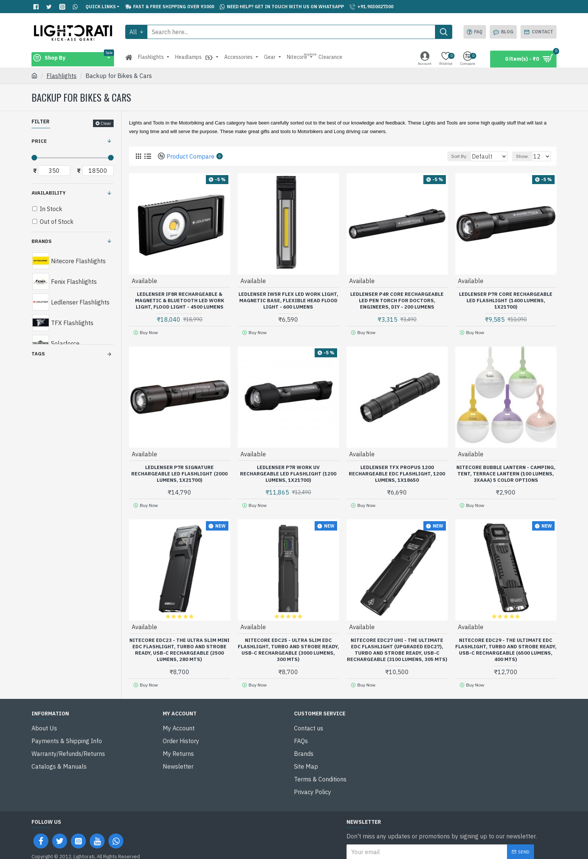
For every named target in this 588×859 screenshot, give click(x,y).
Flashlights (61, 75)
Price (39, 141)
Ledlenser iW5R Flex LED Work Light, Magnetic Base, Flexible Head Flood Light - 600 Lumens (288, 300)
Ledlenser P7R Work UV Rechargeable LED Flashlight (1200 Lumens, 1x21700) (288, 471)
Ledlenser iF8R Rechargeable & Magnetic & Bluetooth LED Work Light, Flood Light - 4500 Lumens (179, 300)
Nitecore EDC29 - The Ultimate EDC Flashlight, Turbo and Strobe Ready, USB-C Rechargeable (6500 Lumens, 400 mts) (505, 645)
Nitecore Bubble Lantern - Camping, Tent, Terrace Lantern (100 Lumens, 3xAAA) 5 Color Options (505, 471)
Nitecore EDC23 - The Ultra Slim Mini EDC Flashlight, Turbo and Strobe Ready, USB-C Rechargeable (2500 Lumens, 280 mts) (179, 645)
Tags (38, 354)
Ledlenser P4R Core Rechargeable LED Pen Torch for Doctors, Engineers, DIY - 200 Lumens (397, 300)
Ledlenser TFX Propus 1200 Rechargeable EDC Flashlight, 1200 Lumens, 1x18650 (397, 471)
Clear (105, 123)
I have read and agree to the (409, 836)
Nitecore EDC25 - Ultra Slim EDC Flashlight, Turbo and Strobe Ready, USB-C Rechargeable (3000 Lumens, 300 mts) (288, 645)
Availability (49, 193)
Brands (42, 241)
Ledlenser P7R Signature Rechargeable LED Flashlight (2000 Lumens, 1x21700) (179, 471)
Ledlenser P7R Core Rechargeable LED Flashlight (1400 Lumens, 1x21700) (505, 300)
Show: (525, 156)
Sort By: (455, 156)
